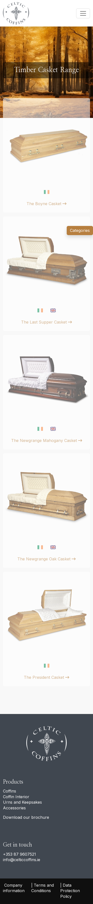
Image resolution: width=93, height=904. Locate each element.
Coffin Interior (16, 796)
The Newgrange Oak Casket (46, 558)
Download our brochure (26, 817)
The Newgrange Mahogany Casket (46, 440)
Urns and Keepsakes (22, 802)
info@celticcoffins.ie (21, 859)
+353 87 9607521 (19, 854)
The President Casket (46, 677)
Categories (80, 230)
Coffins (9, 791)
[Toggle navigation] (83, 13)
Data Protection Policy (70, 891)
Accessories (14, 807)
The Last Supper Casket (46, 322)
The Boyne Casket (46, 203)
